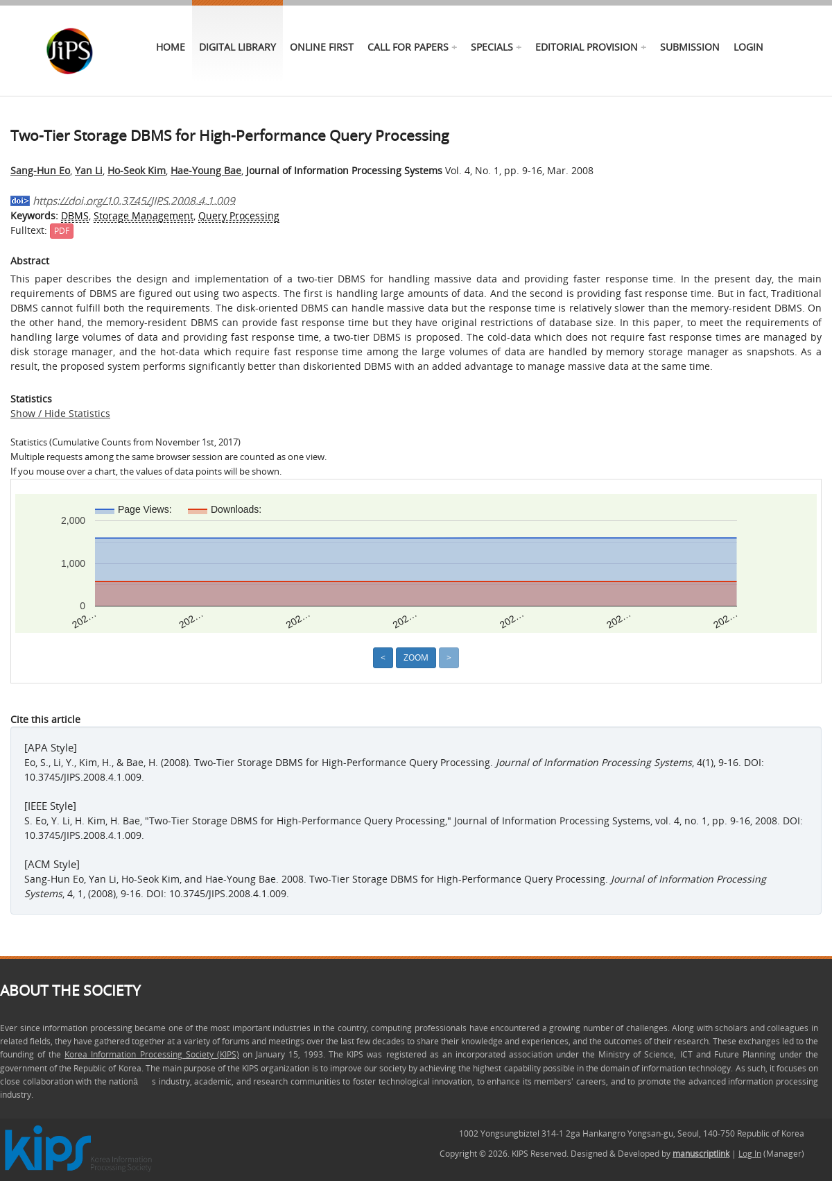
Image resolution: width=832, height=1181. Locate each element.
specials (492, 46)
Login (748, 46)
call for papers (408, 46)
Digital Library (237, 46)
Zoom (416, 657)
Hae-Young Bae (206, 170)
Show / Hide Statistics (60, 413)
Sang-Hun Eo (40, 170)
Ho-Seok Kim (136, 170)
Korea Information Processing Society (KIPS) (151, 1054)
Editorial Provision (586, 46)
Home (170, 46)
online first (322, 46)
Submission (690, 46)
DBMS (75, 215)
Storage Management (143, 215)
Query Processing (238, 215)
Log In (749, 1153)
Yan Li (89, 170)
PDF (61, 231)
